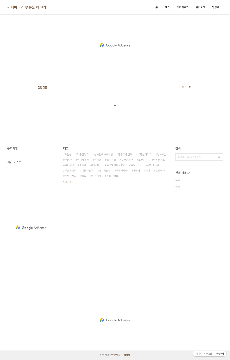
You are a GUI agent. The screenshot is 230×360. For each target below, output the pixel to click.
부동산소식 (136, 165)
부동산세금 (122, 170)
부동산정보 (159, 159)
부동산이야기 (145, 154)
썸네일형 (183, 87)
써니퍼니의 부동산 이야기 (26, 7)
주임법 (97, 159)
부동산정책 (112, 176)
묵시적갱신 (105, 170)
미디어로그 (182, 7)
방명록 (215, 7)
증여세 (82, 165)
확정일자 (96, 176)
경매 (147, 170)
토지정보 (111, 159)
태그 (167, 7)
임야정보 (69, 165)
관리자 (127, 355)
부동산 (68, 159)
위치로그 (200, 7)
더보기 (66, 181)
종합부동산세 (125, 154)
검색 (219, 157)
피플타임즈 (87, 170)
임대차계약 (83, 159)
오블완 (68, 154)
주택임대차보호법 (116, 165)
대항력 (136, 170)
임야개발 (161, 154)
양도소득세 (153, 165)
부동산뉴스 (83, 154)
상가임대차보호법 (103, 154)
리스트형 (189, 87)
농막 (84, 176)
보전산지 (143, 159)
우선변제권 (127, 159)
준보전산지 (70, 176)
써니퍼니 (96, 165)
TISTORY (115, 355)
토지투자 (160, 170)
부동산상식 (70, 170)
